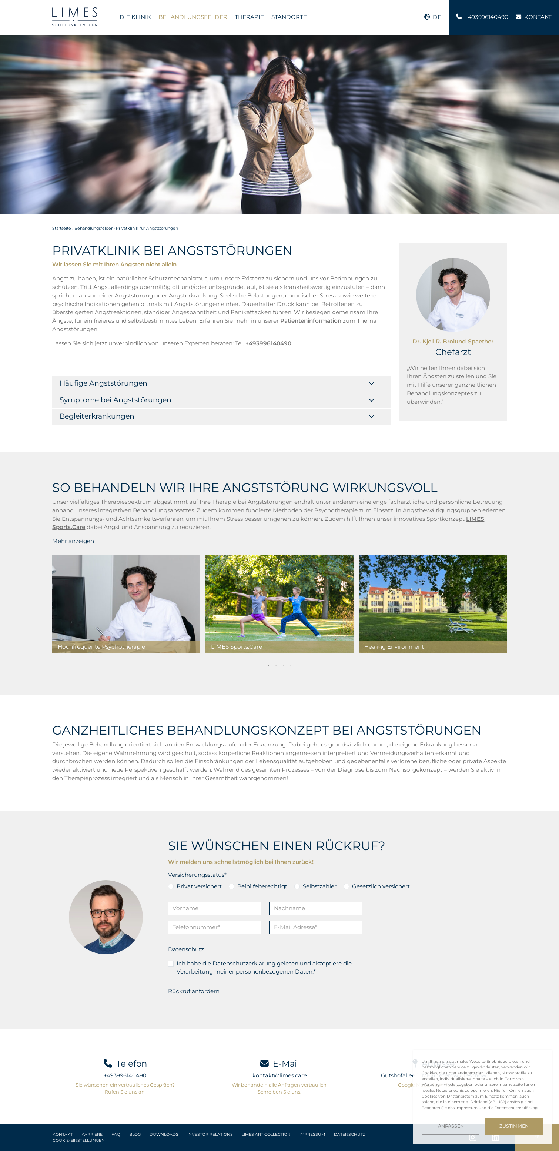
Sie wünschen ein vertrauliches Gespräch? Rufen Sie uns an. (125, 1088)
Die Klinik (135, 16)
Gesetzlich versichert (381, 886)
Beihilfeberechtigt (262, 886)
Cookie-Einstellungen (79, 1140)
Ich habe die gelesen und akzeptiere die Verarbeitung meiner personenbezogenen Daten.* (264, 967)
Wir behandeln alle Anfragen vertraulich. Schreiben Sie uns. (280, 1088)
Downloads (164, 1134)
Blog (135, 1134)
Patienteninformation (310, 320)
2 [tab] (276, 665)
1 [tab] (268, 665)
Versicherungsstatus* (197, 874)
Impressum (312, 1134)
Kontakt (63, 1134)
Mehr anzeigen (73, 541)
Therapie (249, 16)
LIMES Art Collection (266, 1134)
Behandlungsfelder (192, 16)
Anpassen (451, 1126)
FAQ (115, 1134)
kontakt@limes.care (279, 1075)
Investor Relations (210, 1134)
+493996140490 (125, 1075)
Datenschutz (186, 949)
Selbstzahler (320, 886)
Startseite (61, 228)
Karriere (92, 1134)
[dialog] (482, 1097)
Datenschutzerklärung (243, 963)
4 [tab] (290, 665)
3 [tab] (283, 665)
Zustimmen (514, 1126)
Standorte (289, 16)
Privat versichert (199, 886)
